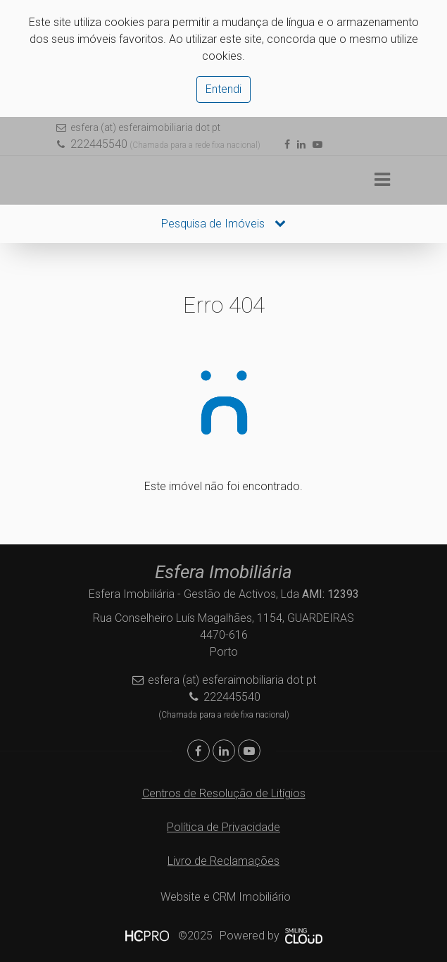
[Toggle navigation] (382, 180)
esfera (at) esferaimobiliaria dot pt (145, 127)
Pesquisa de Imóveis (223, 223)
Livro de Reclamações (223, 861)
